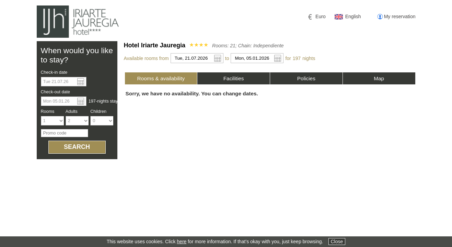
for (288, 58)
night (308, 58)
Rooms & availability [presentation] (161, 78)
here (181, 241)
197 (297, 58)
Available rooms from (146, 58)
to (227, 58)
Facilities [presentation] (233, 78)
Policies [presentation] (306, 78)
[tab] (161, 78)
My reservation (400, 16)
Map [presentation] (379, 78)
